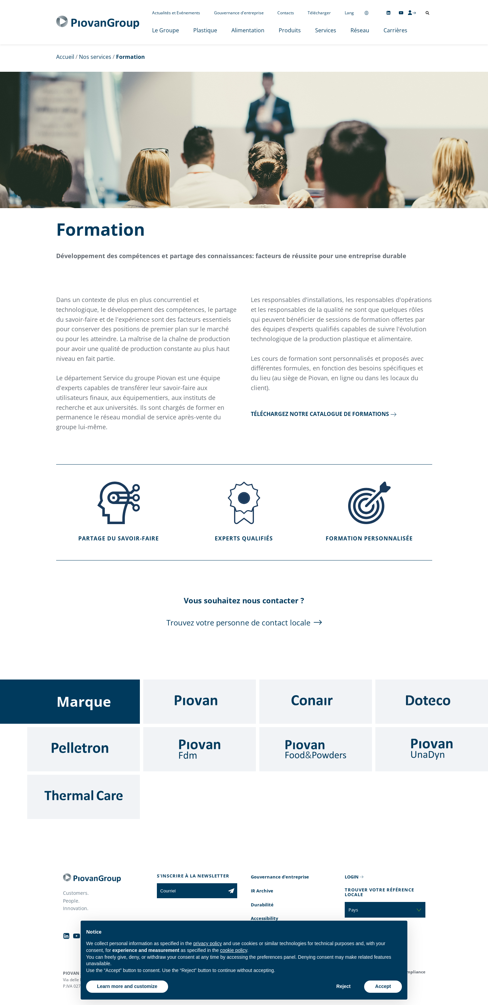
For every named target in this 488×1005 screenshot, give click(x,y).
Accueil (65, 57)
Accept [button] (383, 986)
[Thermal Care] (83, 797)
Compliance (413, 972)
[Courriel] (191, 890)
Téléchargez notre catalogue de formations (320, 414)
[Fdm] (199, 749)
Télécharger (319, 13)
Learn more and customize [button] (127, 986)
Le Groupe (165, 30)
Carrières (395, 30)
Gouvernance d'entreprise (239, 13)
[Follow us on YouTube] (401, 13)
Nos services (95, 57)
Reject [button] (343, 986)
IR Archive (262, 891)
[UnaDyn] (431, 749)
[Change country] (366, 13)
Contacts (285, 13)
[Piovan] (199, 702)
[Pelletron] (83, 749)
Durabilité (262, 905)
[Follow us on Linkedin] (388, 13)
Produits (290, 30)
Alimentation (247, 30)
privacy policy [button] (207, 943)
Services (325, 30)
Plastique (205, 30)
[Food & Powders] (315, 749)
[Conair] (315, 702)
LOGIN (352, 877)
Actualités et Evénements (176, 13)
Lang (349, 13)
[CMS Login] (412, 13)
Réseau (360, 30)
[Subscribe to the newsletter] (231, 890)
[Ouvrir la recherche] (427, 13)
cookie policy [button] (233, 950)
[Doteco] (431, 702)
